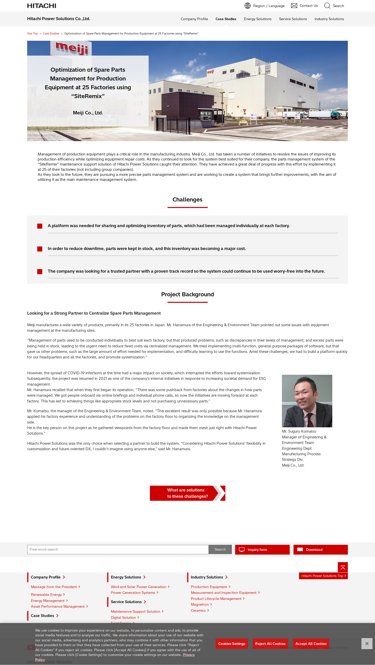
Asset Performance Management (58, 606)
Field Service (121, 623)
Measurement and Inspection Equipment (224, 593)
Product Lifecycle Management (216, 599)
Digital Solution (123, 617)
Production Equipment (209, 587)
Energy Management (48, 601)
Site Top (32, 33)
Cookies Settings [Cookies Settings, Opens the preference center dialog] (231, 646)
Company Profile (194, 19)
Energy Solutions (258, 19)
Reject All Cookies (270, 646)
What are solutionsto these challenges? (187, 493)
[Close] (366, 646)
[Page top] (343, 567)
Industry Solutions (329, 19)
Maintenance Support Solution (135, 611)
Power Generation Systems (133, 593)
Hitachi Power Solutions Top (322, 576)
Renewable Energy (46, 595)
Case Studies (51, 33)
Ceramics (198, 610)
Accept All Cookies (311, 646)
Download (314, 550)
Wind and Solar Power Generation (138, 587)
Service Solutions (293, 19)
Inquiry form (257, 550)
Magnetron (200, 604)
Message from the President (54, 587)
